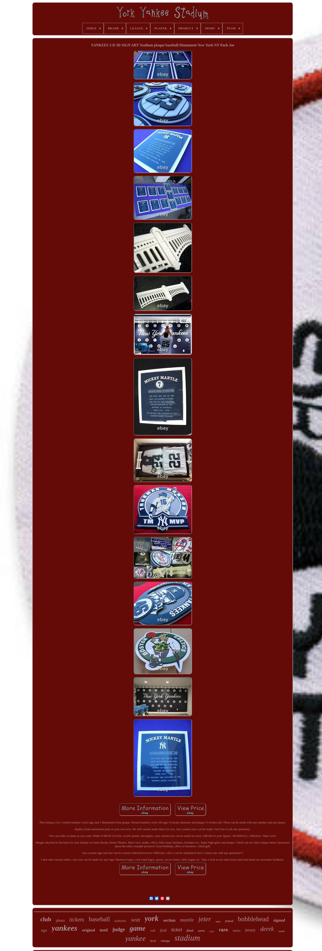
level (153, 940)
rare (223, 929)
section (169, 920)
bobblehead (253, 919)
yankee (135, 938)
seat (135, 920)
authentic (121, 921)
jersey (250, 929)
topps (211, 931)
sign (44, 930)
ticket (176, 929)
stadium (187, 937)
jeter (204, 919)
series (236, 930)
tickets (76, 919)
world (281, 931)
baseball (99, 919)
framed (229, 921)
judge (118, 929)
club (45, 919)
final (189, 930)
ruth (152, 930)
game (137, 928)
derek (267, 928)
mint (218, 921)
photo (60, 920)
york (152, 918)
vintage (165, 940)
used (104, 930)
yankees (64, 928)
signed (279, 920)
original (88, 930)
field (163, 930)
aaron (201, 930)
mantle (187, 920)
